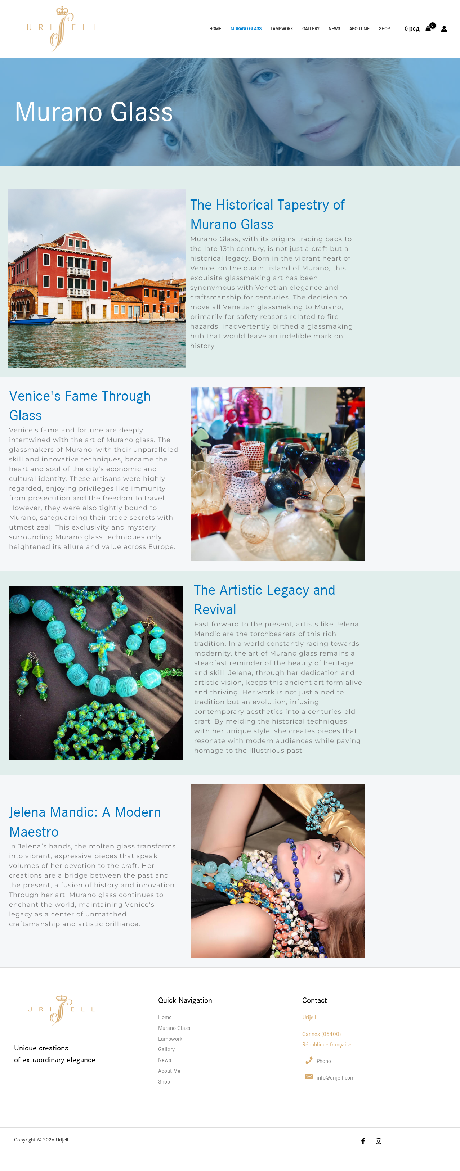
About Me (359, 29)
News (334, 29)
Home (215, 29)
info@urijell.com (335, 1077)
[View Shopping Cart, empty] (417, 29)
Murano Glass (246, 29)
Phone (324, 1061)
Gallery (311, 29)
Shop (384, 29)
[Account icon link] (444, 29)
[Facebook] (182, 29)
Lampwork (282, 29)
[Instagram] (193, 29)
